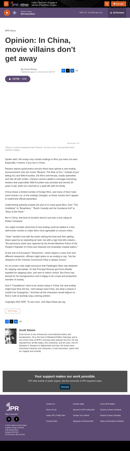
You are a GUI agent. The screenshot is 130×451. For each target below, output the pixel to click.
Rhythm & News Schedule (110, 415)
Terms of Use (51, 410)
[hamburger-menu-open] (6, 3)
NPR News (10, 30)
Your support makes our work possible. (65, 376)
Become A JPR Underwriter (84, 410)
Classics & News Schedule (110, 410)
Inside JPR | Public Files (55, 415)
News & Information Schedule (112, 421)
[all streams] (117, 13)
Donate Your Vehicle (81, 415)
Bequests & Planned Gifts (83, 421)
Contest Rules (51, 421)
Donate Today (78, 404)
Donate (120, 4)
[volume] (14, 13)
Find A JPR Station (107, 404)
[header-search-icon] (106, 3)
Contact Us (50, 404)
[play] (7, 12)
